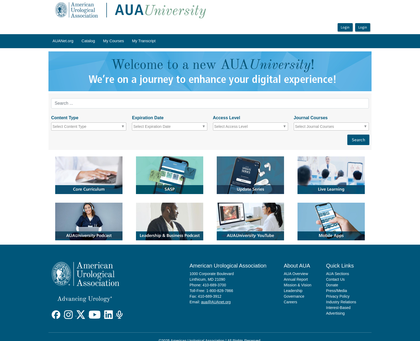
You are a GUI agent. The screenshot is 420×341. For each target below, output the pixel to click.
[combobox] (76, 126)
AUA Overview (296, 274)
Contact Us (335, 279)
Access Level (226, 117)
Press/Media (336, 291)
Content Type (64, 117)
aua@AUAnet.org (216, 302)
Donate (332, 285)
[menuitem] (63, 41)
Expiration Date (147, 117)
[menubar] (104, 41)
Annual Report (296, 279)
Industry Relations (341, 302)
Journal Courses (311, 117)
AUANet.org (63, 41)
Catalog (88, 41)
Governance (294, 296)
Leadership (293, 291)
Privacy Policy (337, 296)
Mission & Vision (297, 285)
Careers (290, 302)
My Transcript (143, 41)
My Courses (113, 41)
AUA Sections (337, 274)
